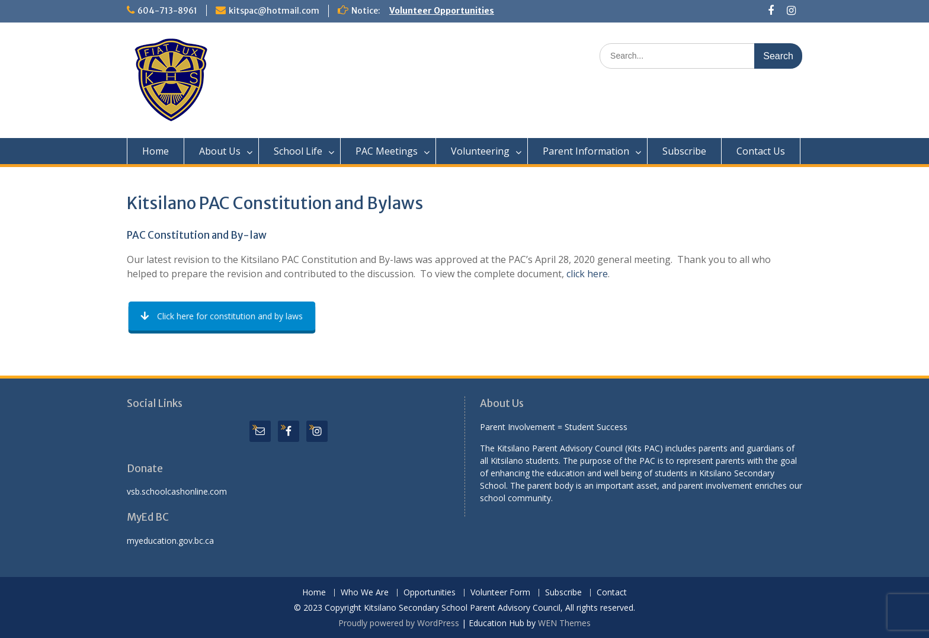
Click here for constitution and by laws (222, 316)
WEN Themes (564, 623)
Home (155, 151)
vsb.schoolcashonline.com (177, 491)
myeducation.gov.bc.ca (170, 540)
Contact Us (760, 151)
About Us (220, 151)
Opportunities (429, 593)
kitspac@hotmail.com (274, 10)
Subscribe (684, 151)
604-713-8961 (167, 10)
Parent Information (586, 151)
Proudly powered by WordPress (398, 623)
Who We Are (365, 593)
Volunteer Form (500, 593)
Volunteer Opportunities (441, 10)
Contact (612, 593)
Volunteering (480, 151)
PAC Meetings (386, 151)
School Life (298, 151)
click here (587, 273)
